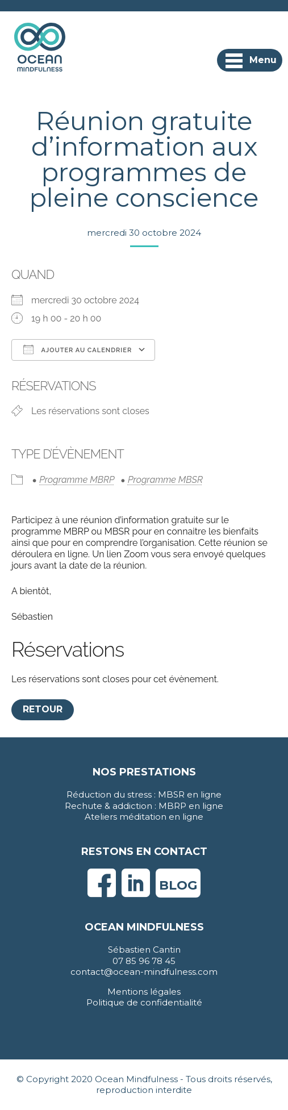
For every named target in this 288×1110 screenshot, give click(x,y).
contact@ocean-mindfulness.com (144, 971)
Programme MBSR (165, 479)
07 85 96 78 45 (144, 960)
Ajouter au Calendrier (77, 349)
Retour (42, 709)
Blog (178, 885)
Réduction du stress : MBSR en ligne (144, 794)
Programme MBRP (76, 479)
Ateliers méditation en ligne (144, 816)
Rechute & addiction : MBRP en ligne (144, 805)
